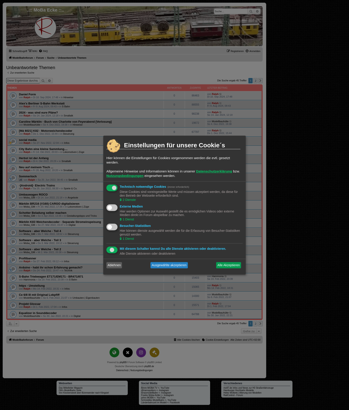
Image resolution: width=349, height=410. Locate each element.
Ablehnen (114, 265)
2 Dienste (129, 200)
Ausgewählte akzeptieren (169, 265)
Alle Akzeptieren (228, 265)
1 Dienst (128, 219)
